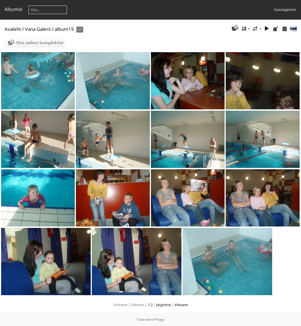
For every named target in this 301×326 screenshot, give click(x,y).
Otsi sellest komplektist (40, 42)
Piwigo (160, 319)
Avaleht (12, 29)
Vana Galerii (38, 29)
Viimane (181, 304)
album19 (64, 29)
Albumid (13, 9)
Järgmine (163, 304)
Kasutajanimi (285, 9)
